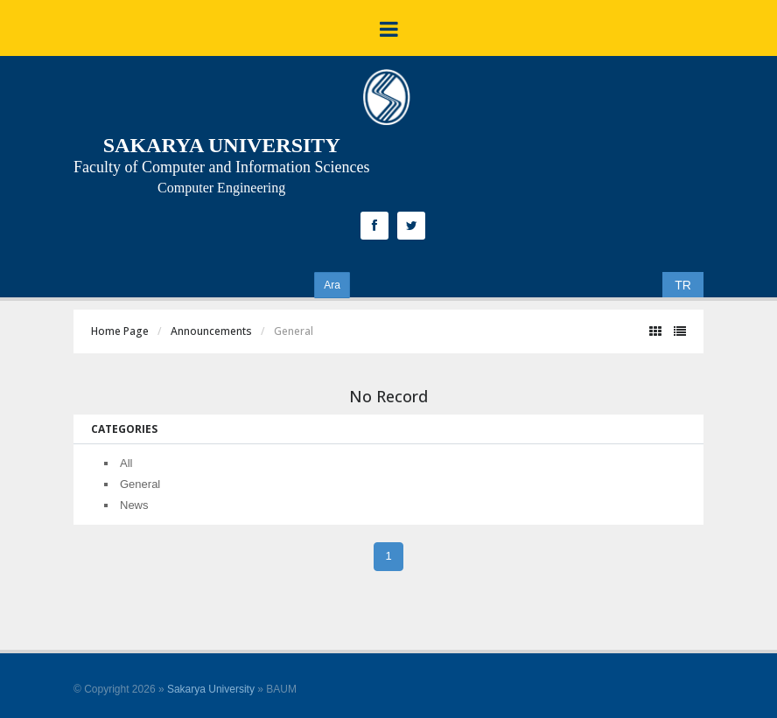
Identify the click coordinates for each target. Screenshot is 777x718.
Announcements (211, 331)
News (134, 505)
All (126, 463)
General (140, 484)
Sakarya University (211, 689)
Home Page (120, 331)
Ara (332, 285)
